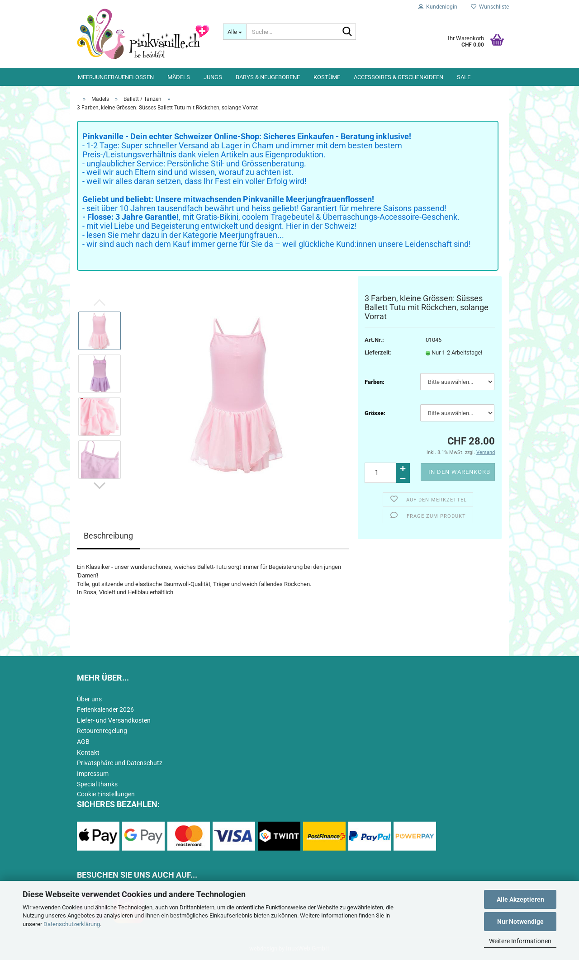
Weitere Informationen (520, 941)
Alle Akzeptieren (520, 899)
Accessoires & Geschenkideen (398, 77)
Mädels (178, 77)
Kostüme (326, 77)
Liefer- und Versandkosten (114, 720)
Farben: (374, 381)
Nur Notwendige (520, 921)
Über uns (89, 699)
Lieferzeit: (378, 352)
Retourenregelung (102, 730)
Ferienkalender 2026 (105, 709)
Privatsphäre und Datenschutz (119, 762)
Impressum (93, 773)
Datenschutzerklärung (71, 924)
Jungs (213, 77)
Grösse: (375, 413)
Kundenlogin (437, 7)
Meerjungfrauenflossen (116, 77)
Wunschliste (490, 7)
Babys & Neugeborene (268, 77)
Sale (463, 77)
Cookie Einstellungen (106, 794)
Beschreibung (108, 535)
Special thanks (97, 784)
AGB (83, 741)
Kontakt (88, 752)
